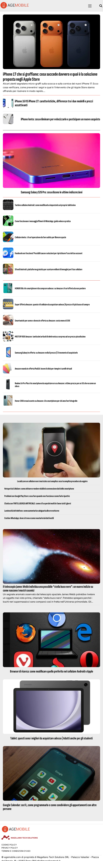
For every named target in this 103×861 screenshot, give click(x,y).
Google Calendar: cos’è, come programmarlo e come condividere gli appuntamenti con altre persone (50, 807)
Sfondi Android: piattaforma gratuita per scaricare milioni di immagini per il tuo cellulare (48, 269)
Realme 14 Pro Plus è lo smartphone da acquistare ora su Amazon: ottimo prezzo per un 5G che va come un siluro (55, 385)
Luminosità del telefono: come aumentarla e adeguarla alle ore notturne (31, 510)
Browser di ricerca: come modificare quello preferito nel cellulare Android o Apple (51, 671)
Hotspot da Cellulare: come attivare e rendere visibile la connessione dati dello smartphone (39, 488)
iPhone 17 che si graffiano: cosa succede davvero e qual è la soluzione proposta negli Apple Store (50, 76)
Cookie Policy (9, 845)
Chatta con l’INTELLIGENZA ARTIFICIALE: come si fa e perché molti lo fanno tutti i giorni (37, 503)
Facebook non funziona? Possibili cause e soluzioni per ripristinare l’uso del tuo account (48, 253)
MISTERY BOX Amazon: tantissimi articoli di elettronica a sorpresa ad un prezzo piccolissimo (50, 336)
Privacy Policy (9, 848)
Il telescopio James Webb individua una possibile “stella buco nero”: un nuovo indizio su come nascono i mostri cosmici (48, 589)
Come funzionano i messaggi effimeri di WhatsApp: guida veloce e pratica (43, 221)
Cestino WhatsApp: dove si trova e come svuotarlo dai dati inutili (29, 518)
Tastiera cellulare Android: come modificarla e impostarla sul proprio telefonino (45, 205)
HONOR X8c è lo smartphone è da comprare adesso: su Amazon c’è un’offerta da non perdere (50, 288)
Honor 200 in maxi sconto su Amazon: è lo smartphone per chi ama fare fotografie (46, 400)
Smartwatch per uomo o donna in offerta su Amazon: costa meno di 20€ (42, 320)
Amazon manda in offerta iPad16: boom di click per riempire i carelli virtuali (43, 368)
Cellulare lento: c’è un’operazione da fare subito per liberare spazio (40, 237)
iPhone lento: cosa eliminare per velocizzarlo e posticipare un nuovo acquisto (60, 119)
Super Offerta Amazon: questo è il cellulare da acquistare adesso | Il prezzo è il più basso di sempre (52, 304)
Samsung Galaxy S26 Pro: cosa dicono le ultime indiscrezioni (51, 192)
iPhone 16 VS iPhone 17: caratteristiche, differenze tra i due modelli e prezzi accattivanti (54, 103)
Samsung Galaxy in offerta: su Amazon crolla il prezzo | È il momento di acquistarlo (46, 352)
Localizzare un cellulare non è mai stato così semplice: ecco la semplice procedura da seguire (52, 481)
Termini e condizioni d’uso (15, 851)
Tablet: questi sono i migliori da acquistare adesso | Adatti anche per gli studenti (51, 738)
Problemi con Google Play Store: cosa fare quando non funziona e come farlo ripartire (37, 496)
